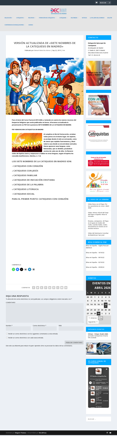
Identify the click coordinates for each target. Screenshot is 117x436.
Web (60, 326)
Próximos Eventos (96, 330)
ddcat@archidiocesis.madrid (98, 54)
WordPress (42, 434)
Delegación (8, 18)
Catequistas (20, 18)
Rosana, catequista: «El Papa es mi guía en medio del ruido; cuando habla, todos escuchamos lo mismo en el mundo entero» (98, 225)
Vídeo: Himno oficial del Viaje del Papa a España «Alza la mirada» (98, 215)
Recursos (31, 18)
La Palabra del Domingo (97, 18)
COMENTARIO (10, 303)
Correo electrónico (39, 326)
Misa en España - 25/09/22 (95, 268)
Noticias (84, 18)
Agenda (30, 26)
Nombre (9, 326)
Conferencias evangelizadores (14, 26)
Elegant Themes (20, 434)
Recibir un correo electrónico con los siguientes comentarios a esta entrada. (33, 335)
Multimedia (74, 18)
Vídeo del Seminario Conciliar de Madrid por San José (98, 235)
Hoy (100, 319)
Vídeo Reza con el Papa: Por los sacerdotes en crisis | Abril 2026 (98, 207)
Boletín (109, 18)
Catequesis (62, 18)
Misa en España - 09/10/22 (95, 258)
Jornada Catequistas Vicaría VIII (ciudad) (98, 337)
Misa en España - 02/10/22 (95, 263)
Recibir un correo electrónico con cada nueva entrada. (25, 339)
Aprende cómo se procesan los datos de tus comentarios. (53, 347)
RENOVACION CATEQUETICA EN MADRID (29, 130)
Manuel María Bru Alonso (42, 51)
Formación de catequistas (47, 18)
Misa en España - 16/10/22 (95, 253)
